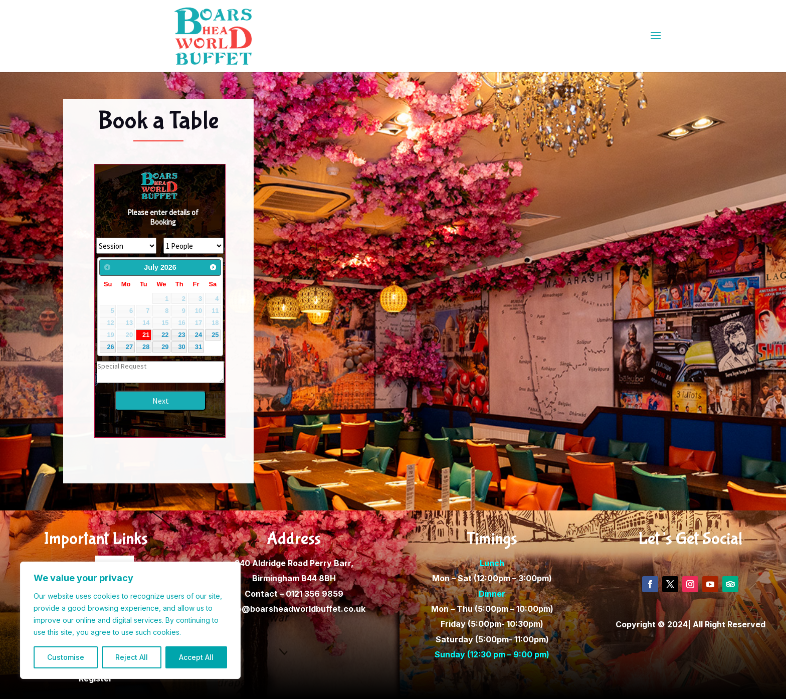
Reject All (131, 657)
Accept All (196, 657)
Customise (65, 657)
